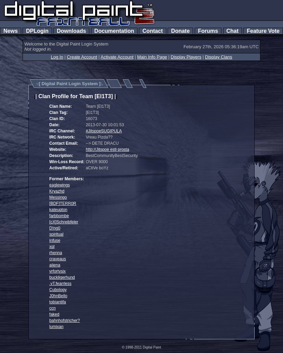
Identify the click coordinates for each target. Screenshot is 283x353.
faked (54, 314)
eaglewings (59, 185)
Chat (232, 31)
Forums (208, 31)
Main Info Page (152, 57)
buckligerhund (62, 277)
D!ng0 (54, 228)
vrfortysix (57, 271)
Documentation (114, 31)
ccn (52, 308)
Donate (180, 31)
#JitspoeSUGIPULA (104, 131)
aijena (54, 265)
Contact (152, 31)
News (10, 31)
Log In (57, 57)
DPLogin (37, 31)
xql (51, 246)
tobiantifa (57, 302)
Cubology (58, 289)
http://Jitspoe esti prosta (107, 149)
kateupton (58, 209)
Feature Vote (263, 31)
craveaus (57, 259)
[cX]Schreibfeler (63, 222)
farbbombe (59, 215)
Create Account (82, 57)
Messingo (58, 197)
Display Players (186, 57)
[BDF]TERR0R (62, 203)
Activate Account (117, 57)
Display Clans (218, 57)
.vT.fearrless (60, 283)
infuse (54, 240)
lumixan (56, 326)
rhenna (55, 252)
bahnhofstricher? (64, 320)
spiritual (56, 234)
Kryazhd (56, 191)
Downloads (71, 31)
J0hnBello (58, 295)
